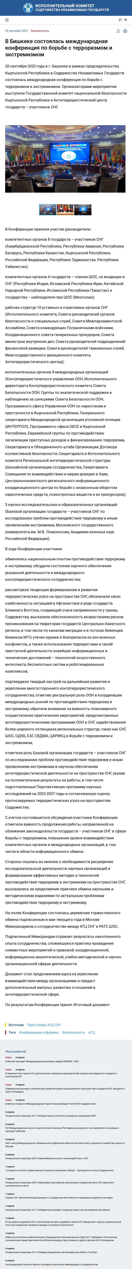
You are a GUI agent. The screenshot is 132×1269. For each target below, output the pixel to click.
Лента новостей (15, 1051)
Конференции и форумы (39, 1032)
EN (125, 20)
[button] (122, 117)
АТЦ (91, 1032)
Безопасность (73, 1032)
